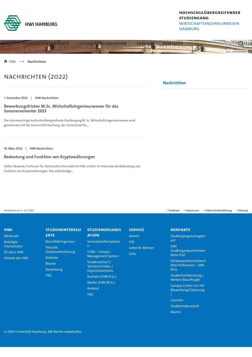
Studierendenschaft (184, 316)
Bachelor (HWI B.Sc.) (101, 286)
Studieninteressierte (46, 43)
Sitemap (243, 220)
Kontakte (173, 43)
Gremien (176, 310)
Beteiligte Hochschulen (13, 254)
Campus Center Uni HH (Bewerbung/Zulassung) (187, 299)
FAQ (48, 285)
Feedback (174, 220)
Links (132, 264)
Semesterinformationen (103, 253)
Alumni (134, 246)
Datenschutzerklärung (219, 220)
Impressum (192, 220)
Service (145, 43)
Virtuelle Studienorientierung (60, 259)
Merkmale (11, 246)
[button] (241, 43)
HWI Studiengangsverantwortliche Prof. (187, 260)
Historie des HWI (16, 268)
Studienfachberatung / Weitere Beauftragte (187, 287)
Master (51, 273)
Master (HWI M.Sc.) (101, 292)
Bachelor (52, 267)
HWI (8, 43)
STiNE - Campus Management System (103, 264)
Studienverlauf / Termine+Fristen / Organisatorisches (100, 276)
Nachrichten (174, 93)
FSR (131, 252)
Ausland (93, 298)
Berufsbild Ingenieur (60, 251)
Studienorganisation (103, 43)
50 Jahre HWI (13, 262)
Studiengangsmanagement (187, 248)
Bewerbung (54, 279)
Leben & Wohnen (141, 258)
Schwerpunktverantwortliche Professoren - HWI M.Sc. (188, 275)
